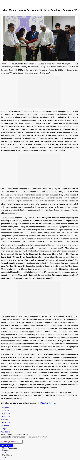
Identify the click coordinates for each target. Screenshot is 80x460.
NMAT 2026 (5, 417)
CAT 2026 (5, 408)
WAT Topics (5, 432)
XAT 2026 (5, 420)
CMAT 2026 (5, 414)
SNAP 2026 (5, 423)
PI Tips (3, 429)
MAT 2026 (5, 411)
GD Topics (5, 426)
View (4, 453)
